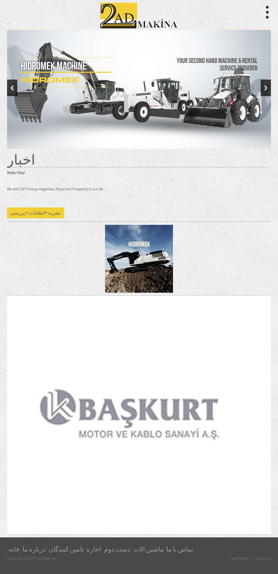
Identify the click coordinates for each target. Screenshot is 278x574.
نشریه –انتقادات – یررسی (35, 213)
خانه (14, 549)
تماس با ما (179, 549)
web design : (240, 558)
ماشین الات (148, 549)
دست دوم (117, 549)
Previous (12, 88)
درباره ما (34, 549)
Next (266, 88)
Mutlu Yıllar (16, 173)
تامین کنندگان (66, 549)
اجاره (94, 549)
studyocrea (261, 558)
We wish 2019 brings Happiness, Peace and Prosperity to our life (55, 189)
